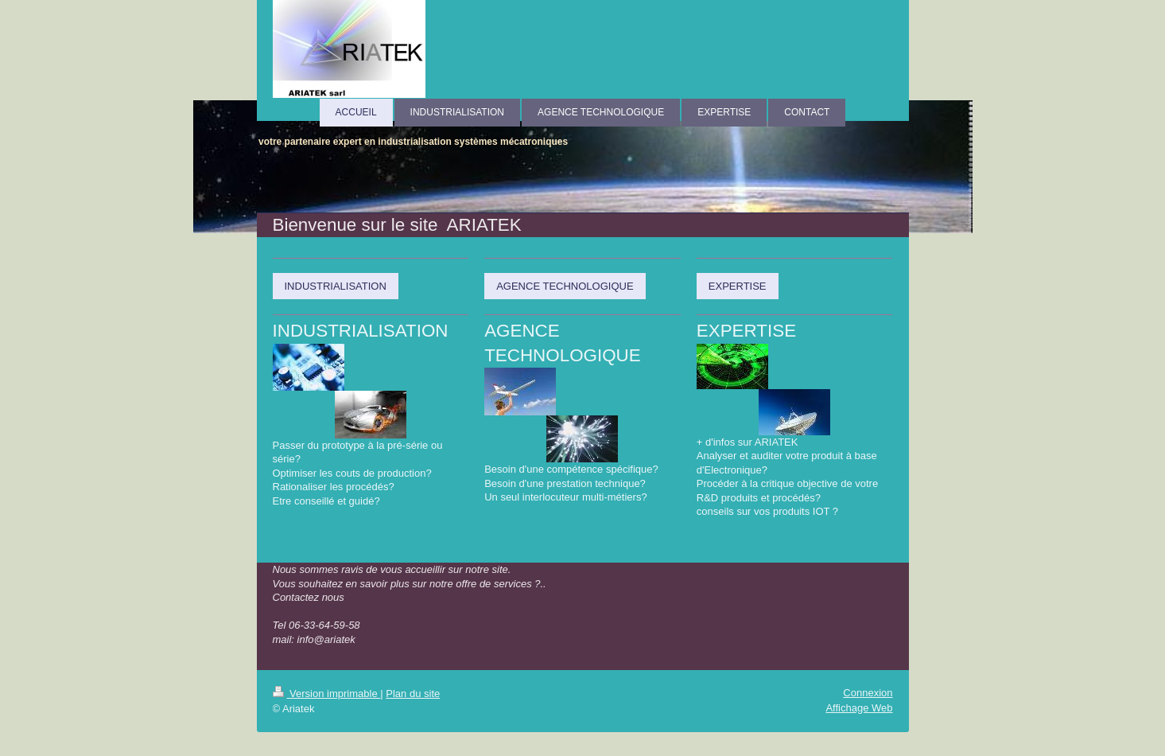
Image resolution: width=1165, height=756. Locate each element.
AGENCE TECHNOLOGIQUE (564, 286)
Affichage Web (858, 708)
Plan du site (413, 693)
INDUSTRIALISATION (335, 286)
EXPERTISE (738, 286)
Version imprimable (327, 693)
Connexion (867, 693)
